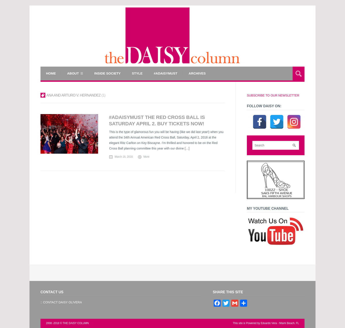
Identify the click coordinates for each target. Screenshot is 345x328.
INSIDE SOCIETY (107, 73)
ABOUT (73, 73)
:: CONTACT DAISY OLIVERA (61, 302)
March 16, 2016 (124, 156)
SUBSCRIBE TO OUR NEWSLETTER (273, 95)
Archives (197, 73)
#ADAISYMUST (166, 73)
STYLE (137, 73)
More (146, 156)
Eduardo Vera (269, 323)
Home (51, 73)
